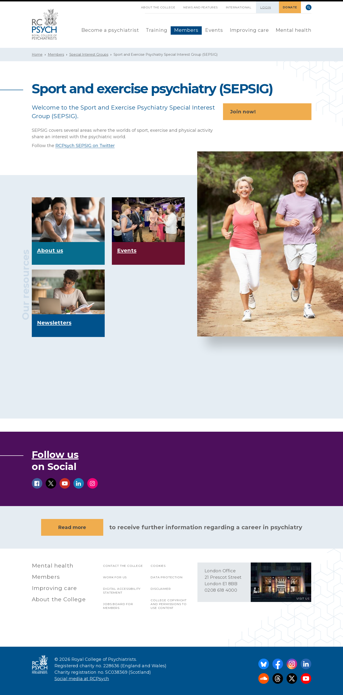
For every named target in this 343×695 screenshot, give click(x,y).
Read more (72, 527)
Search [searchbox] (308, 7)
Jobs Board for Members (118, 606)
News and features (200, 7)
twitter (51, 483)
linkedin (78, 483)
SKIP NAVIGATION (133, 5)
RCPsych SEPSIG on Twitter (85, 145)
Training (156, 30)
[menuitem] (110, 30)
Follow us (55, 454)
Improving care (249, 30)
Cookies (158, 566)
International (238, 7)
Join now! (268, 112)
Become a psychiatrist (110, 30)
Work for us (115, 577)
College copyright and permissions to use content (169, 604)
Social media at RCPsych (81, 678)
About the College (158, 7)
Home (37, 54)
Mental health (293, 30)
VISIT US (303, 598)
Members (186, 30)
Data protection (166, 577)
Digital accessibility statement (122, 590)
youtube (65, 483)
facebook (37, 483)
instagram (92, 483)
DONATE (290, 7)
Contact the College (123, 566)
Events (214, 30)
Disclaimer (161, 588)
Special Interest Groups (88, 54)
